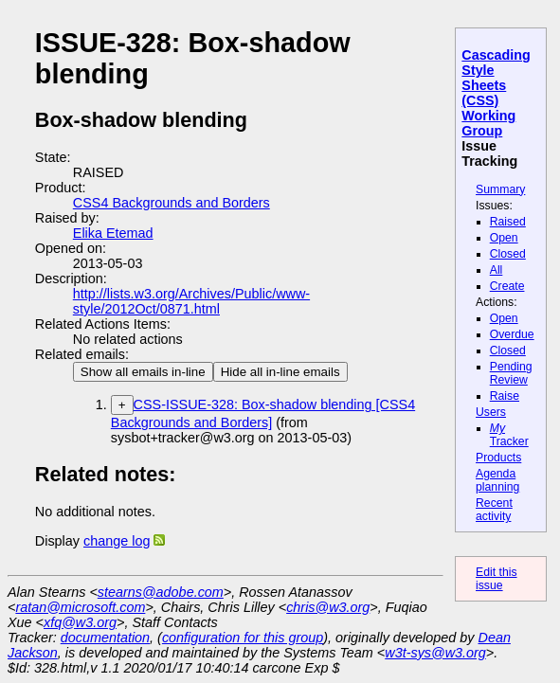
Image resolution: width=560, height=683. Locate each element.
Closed (508, 254)
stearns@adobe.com (161, 592)
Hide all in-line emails (280, 372)
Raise (504, 396)
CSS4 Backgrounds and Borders (171, 202)
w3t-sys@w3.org (435, 652)
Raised (508, 221)
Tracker (509, 435)
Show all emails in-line (143, 372)
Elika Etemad (113, 233)
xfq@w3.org (80, 622)
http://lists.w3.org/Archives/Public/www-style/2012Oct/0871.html (191, 301)
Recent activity (494, 509)
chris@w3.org (328, 607)
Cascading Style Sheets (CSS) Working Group (495, 92)
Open (504, 237)
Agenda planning (497, 480)
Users (491, 412)
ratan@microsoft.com (80, 607)
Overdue (512, 334)
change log (116, 540)
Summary (500, 189)
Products (498, 457)
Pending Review (511, 373)
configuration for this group (242, 637)
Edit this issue (496, 579)
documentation (105, 637)
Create (507, 286)
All (496, 270)
